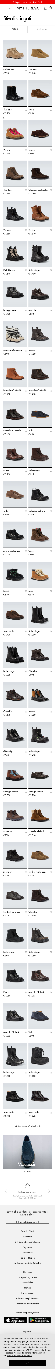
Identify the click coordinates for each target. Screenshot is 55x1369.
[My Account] (45, 8)
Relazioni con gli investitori (27, 1298)
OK (27, 1363)
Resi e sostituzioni (27, 1257)
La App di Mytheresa (27, 1277)
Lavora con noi (27, 1293)
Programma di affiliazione (27, 1303)
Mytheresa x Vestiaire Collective (27, 1262)
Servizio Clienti (27, 1231)
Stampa (27, 1287)
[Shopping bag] (50, 8)
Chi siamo (27, 1271)
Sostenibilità (27, 1282)
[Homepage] (28, 8)
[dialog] (27, 1351)
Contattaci (27, 1236)
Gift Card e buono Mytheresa (27, 1241)
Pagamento (27, 1247)
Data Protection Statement (19, 1356)
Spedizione (28, 1252)
